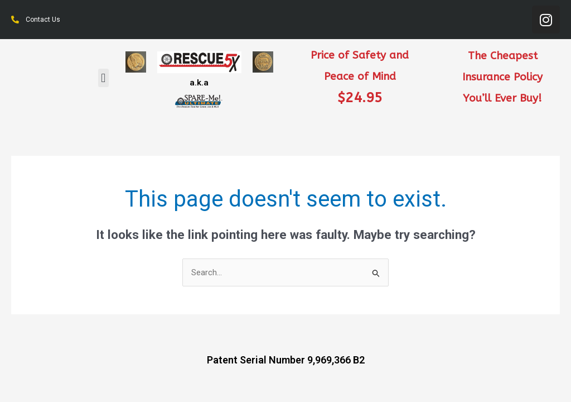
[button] (103, 78)
